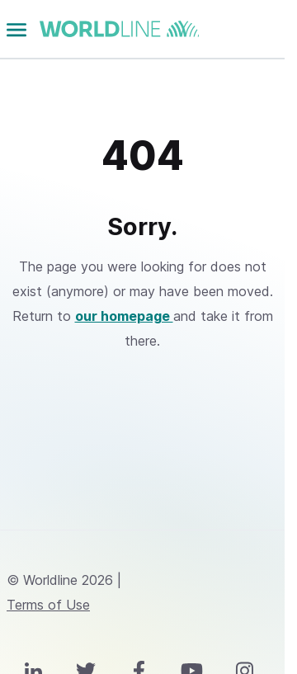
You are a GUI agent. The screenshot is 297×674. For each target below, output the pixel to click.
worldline (119, 29)
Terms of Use (48, 604)
